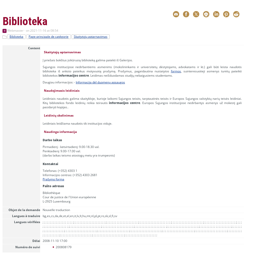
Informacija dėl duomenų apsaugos (100, 82)
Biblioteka (16, 36)
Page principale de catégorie (49, 36)
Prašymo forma (53, 179)
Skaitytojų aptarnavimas (90, 36)
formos (176, 71)
